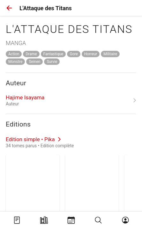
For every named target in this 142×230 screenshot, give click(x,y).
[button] (9, 8)
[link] (71, 100)
